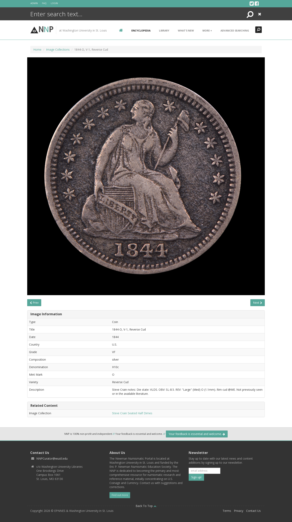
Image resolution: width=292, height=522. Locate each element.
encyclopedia (140, 30)
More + (207, 30)
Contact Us (253, 511)
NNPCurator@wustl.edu (52, 458)
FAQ (44, 3)
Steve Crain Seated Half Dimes (132, 413)
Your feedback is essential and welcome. (197, 434)
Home (37, 49)
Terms (227, 511)
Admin (34, 3)
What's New (186, 30)
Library (164, 30)
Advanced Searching (235, 30)
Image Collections (58, 49)
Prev (34, 302)
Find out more (120, 495)
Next (257, 302)
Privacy (238, 511)
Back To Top (146, 506)
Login (54, 3)
